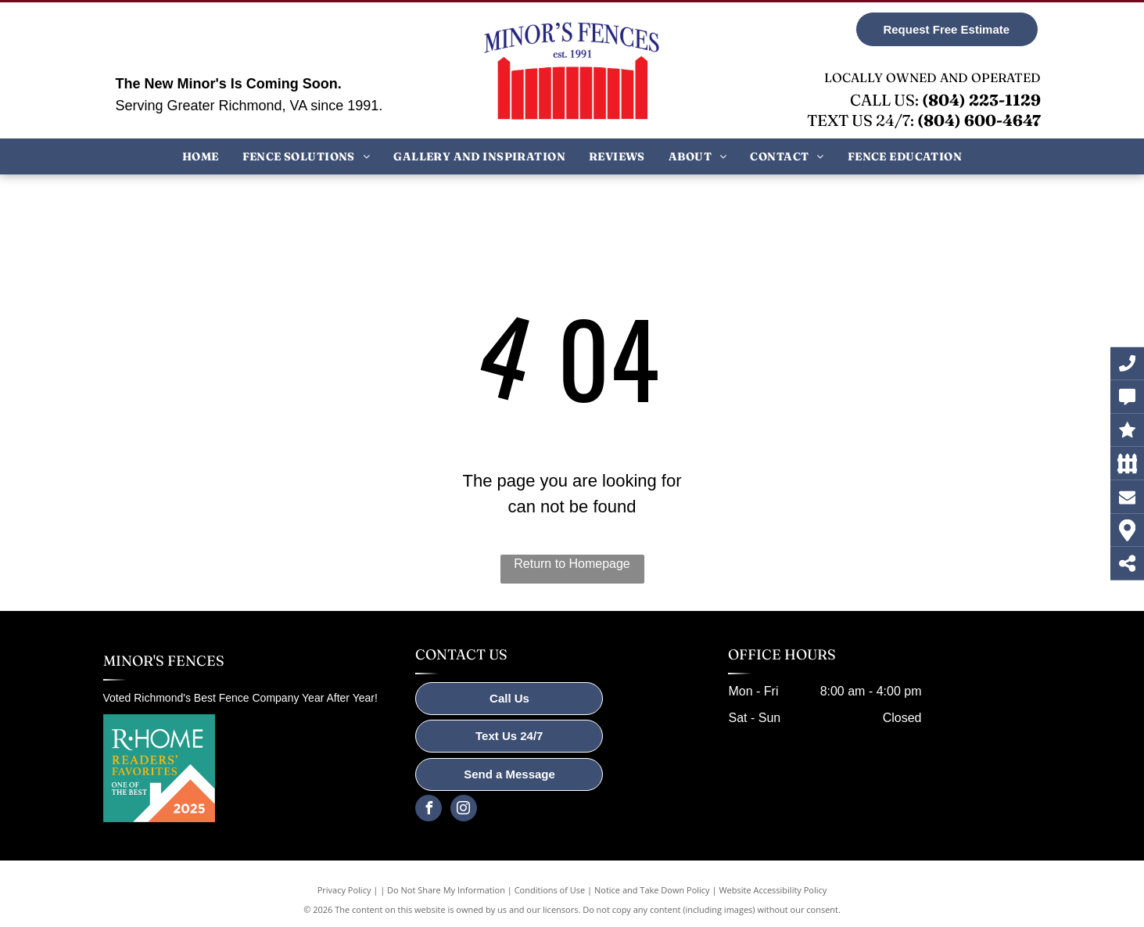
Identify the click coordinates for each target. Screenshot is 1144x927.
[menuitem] (200, 156)
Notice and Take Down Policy (652, 890)
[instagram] (463, 810)
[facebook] (428, 810)
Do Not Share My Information (446, 890)
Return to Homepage (572, 563)
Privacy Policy (344, 890)
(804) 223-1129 (981, 100)
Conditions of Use (550, 890)
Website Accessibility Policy (773, 890)
